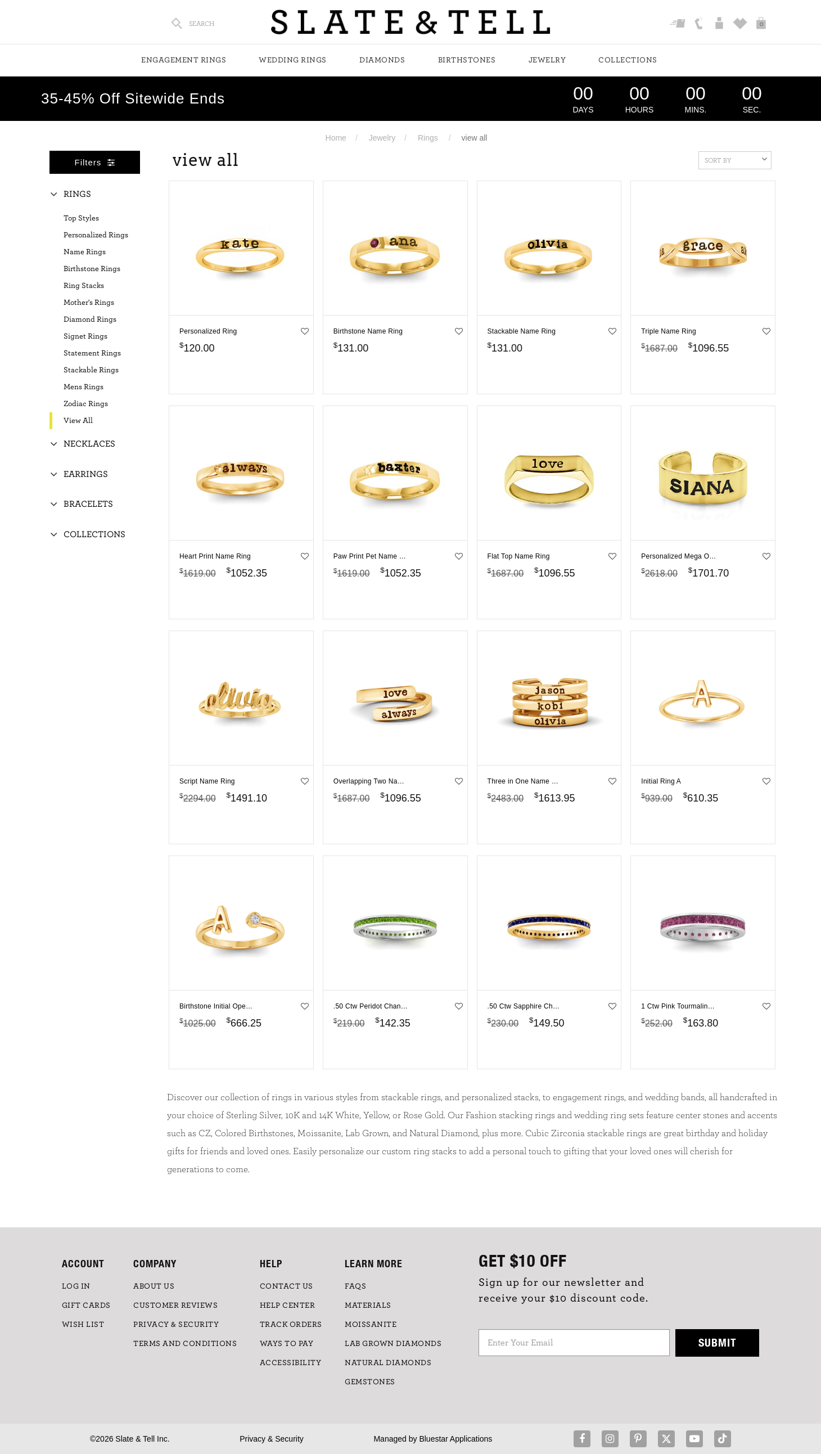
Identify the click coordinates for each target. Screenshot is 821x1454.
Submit (717, 1342)
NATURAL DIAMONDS (388, 1363)
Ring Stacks (84, 286)
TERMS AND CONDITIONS (185, 1344)
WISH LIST (83, 1325)
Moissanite (370, 1325)
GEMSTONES (370, 1382)
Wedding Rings (293, 60)
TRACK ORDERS (291, 1325)
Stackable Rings (91, 370)
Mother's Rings (89, 303)
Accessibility (291, 1363)
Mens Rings (83, 387)
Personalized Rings (96, 235)
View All (78, 421)
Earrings (86, 474)
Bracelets (88, 503)
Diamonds (382, 60)
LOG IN (76, 1286)
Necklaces (89, 443)
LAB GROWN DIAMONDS (393, 1344)
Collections (627, 60)
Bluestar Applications (455, 1438)
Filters (95, 162)
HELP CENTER (287, 1305)
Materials (368, 1305)
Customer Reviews (175, 1305)
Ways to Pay (287, 1344)
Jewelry (547, 60)
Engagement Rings (183, 60)
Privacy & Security (272, 1438)
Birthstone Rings (92, 269)
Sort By (736, 159)
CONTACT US (286, 1286)
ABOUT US (153, 1286)
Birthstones (467, 60)
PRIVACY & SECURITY (176, 1325)
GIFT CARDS (86, 1305)
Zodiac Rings (86, 404)
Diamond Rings (90, 319)
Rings (428, 137)
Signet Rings (85, 336)
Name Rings (85, 252)
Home (336, 137)
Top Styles (81, 218)
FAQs (355, 1286)
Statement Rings (92, 353)
